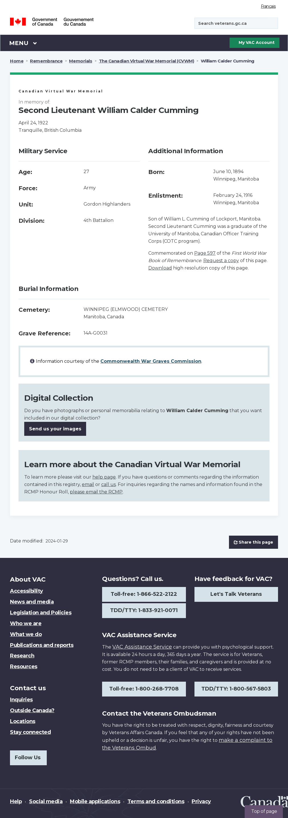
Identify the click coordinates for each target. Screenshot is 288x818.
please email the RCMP (96, 492)
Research (22, 656)
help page (104, 477)
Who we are (25, 623)
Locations (22, 721)
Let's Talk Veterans (236, 594)
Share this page (253, 542)
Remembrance (46, 61)
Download (160, 268)
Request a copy (221, 260)
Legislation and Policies (40, 613)
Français (268, 6)
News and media (32, 602)
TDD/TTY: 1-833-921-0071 (144, 610)
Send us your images (55, 429)
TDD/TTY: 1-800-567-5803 (236, 689)
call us (108, 484)
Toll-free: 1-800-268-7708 (144, 689)
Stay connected (30, 732)
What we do (26, 634)
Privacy (201, 801)
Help (16, 801)
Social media (45, 801)
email (88, 484)
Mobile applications (95, 801)
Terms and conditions (155, 801)
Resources (23, 666)
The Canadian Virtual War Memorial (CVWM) (146, 61)
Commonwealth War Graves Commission (150, 361)
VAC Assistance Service (142, 647)
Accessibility (26, 591)
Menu (23, 42)
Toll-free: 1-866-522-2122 (144, 594)
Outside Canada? (32, 710)
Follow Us (27, 757)
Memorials (80, 61)
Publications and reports (41, 645)
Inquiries (21, 699)
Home (16, 61)
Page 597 (205, 253)
